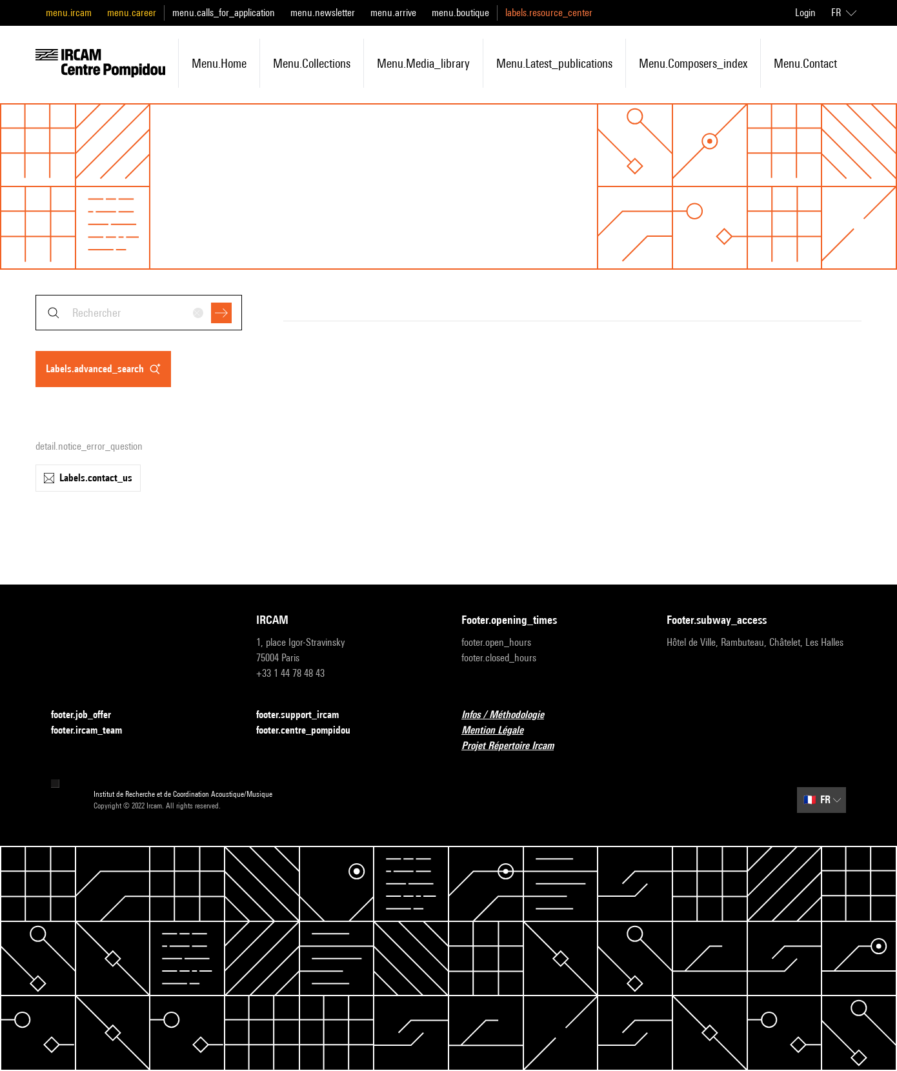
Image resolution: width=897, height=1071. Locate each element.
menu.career (131, 12)
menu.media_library (423, 63)
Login (805, 12)
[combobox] (138, 312)
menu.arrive (393, 12)
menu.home (219, 63)
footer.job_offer (88, 715)
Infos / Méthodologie (510, 715)
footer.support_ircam (305, 715)
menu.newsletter (322, 12)
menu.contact (805, 63)
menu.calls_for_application (223, 12)
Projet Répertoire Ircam (515, 746)
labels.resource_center (548, 12)
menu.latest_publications (554, 63)
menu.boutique (460, 12)
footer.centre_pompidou (311, 730)
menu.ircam (69, 12)
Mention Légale (500, 730)
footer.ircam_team (94, 730)
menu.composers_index (693, 63)
